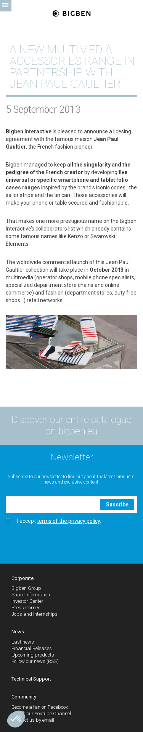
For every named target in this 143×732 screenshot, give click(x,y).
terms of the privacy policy (68, 521)
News (17, 631)
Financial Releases (31, 648)
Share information (30, 594)
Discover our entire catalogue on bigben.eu (71, 425)
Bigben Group (26, 588)
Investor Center (27, 601)
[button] (16, 719)
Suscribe (117, 504)
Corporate (22, 578)
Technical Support (31, 679)
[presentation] (64, 541)
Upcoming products (32, 655)
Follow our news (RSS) (35, 661)
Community (23, 697)
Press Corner (25, 607)
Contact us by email (32, 720)
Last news (22, 642)
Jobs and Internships (34, 614)
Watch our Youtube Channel (41, 713)
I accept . (53, 521)
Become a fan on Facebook (39, 707)
